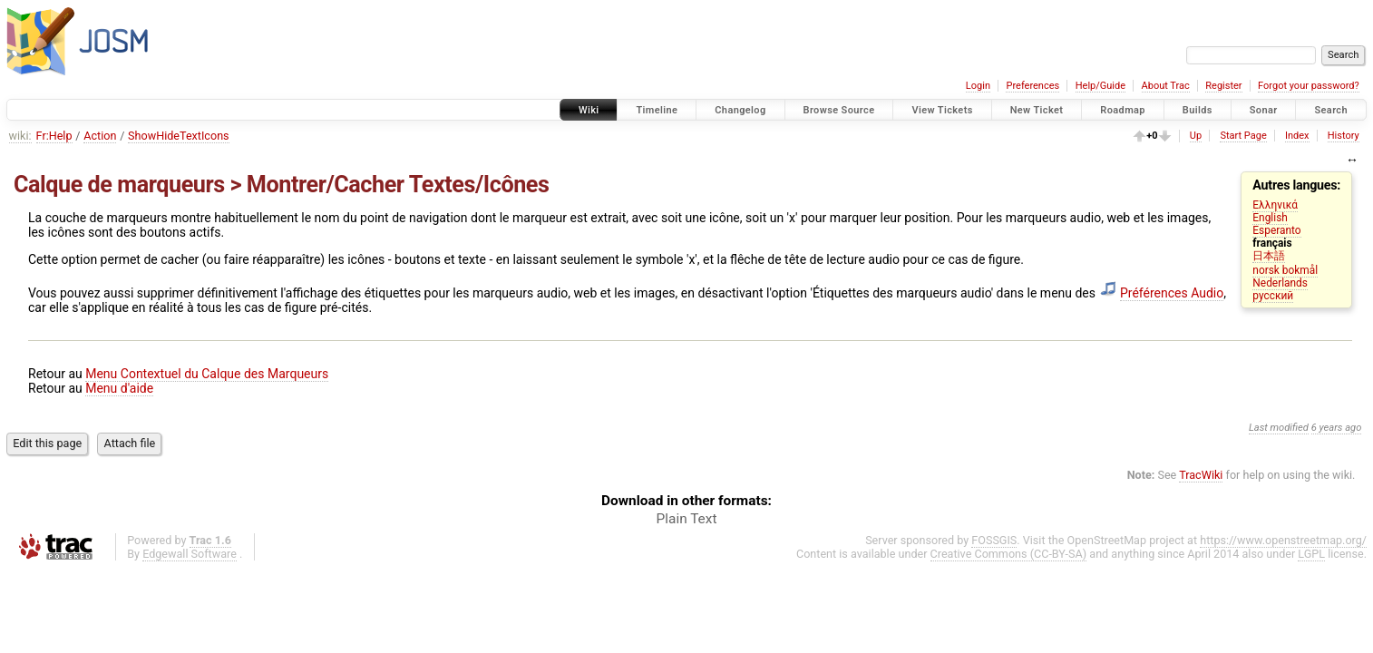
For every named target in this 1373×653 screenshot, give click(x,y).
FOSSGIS (994, 540)
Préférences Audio (1171, 293)
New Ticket (1037, 110)
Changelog (740, 110)
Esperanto (1276, 230)
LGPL (1311, 553)
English (1269, 217)
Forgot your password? (1308, 86)
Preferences (1032, 86)
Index (1297, 135)
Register (1223, 86)
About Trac (1166, 86)
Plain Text (687, 519)
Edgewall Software (189, 553)
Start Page (1243, 135)
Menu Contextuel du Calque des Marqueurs (206, 373)
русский (1272, 295)
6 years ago (1336, 428)
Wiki (589, 110)
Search (1331, 110)
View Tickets (941, 110)
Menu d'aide (119, 388)
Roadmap (1122, 110)
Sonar (1264, 110)
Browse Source (839, 110)
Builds (1197, 110)
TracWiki (1200, 475)
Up (1196, 135)
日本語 (1268, 255)
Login (978, 86)
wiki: (20, 135)
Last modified (1279, 428)
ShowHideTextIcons (178, 135)
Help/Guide (1100, 86)
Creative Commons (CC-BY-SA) (1008, 553)
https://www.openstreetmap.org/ (1283, 540)
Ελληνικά (1275, 205)
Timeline (656, 110)
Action (99, 135)
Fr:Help (54, 135)
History (1343, 135)
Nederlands (1280, 283)
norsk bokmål (1285, 270)
